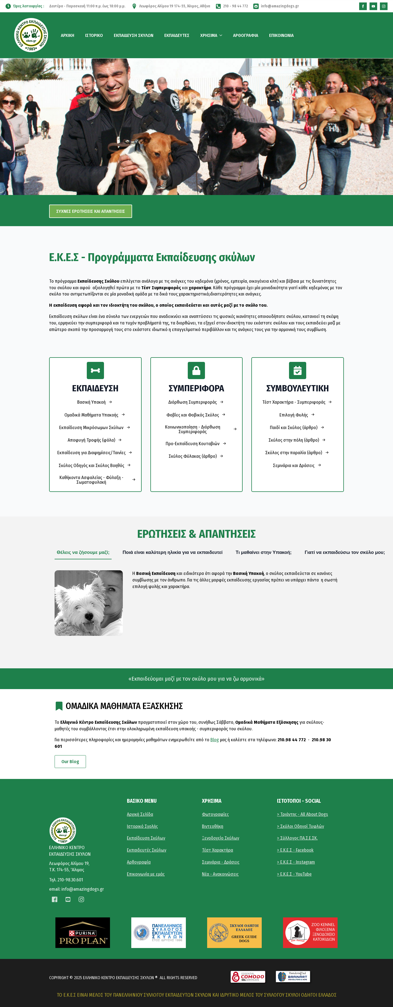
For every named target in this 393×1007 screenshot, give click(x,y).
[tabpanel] (196, 603)
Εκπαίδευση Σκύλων (146, 838)
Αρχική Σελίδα (140, 814)
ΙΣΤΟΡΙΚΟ (94, 35)
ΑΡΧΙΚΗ (67, 35)
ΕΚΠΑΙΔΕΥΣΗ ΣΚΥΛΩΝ (133, 35)
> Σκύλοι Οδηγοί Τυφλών (300, 826)
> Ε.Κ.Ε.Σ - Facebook (295, 850)
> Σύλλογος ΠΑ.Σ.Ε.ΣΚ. (297, 838)
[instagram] (384, 6)
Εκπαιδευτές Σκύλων (146, 850)
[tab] (83, 552)
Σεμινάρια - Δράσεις (220, 862)
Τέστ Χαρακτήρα (217, 850)
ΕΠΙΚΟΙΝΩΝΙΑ (281, 35)
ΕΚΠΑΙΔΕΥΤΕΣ (176, 35)
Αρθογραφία (139, 862)
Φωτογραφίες (215, 814)
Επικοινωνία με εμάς (146, 874)
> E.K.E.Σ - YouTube (294, 874)
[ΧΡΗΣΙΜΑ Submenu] (221, 35)
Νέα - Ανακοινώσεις (220, 874)
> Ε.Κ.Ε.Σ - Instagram (296, 862)
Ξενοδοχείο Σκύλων (220, 838)
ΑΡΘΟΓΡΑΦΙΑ (245, 35)
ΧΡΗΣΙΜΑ (208, 35)
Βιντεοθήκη (212, 826)
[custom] (363, 6)
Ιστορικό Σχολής (142, 826)
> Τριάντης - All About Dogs (302, 814)
